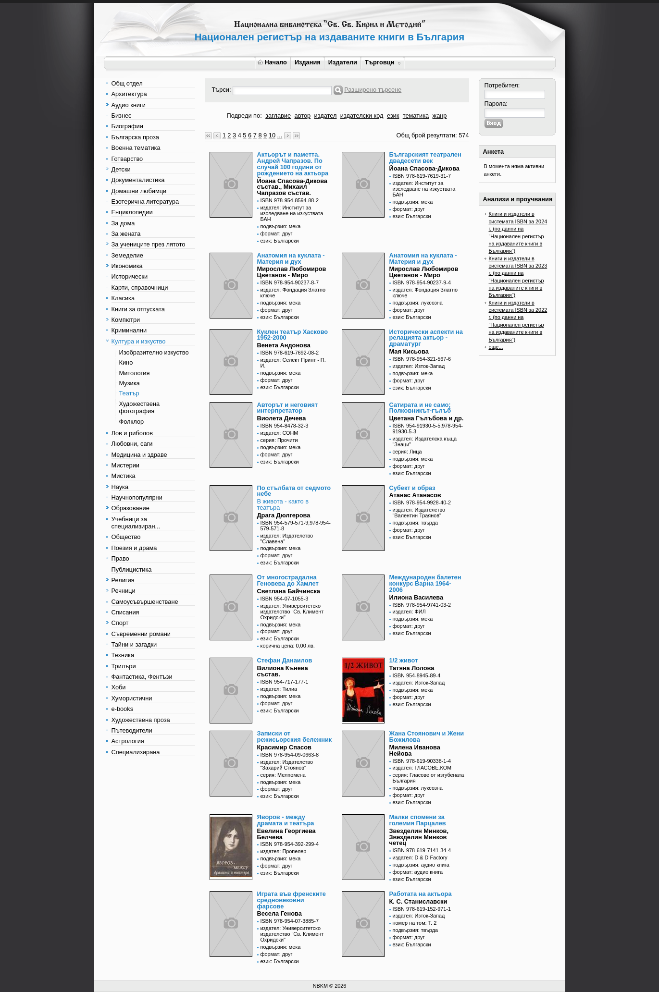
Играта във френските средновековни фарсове (291, 900)
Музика (129, 383)
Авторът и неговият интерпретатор (287, 408)
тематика (416, 115)
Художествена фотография (139, 407)
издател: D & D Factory (420, 857)
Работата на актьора (420, 893)
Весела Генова (279, 913)
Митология (134, 373)
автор (303, 115)
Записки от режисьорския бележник (294, 736)
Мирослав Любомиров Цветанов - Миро (291, 272)
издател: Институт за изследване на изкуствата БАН (292, 213)
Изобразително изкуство (154, 352)
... (280, 135)
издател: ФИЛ (409, 611)
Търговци (383, 62)
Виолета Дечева (281, 418)
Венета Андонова (284, 345)
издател (325, 115)
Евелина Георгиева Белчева (286, 834)
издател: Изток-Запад (419, 366)
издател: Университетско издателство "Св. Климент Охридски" (292, 611)
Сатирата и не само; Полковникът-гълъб (420, 408)
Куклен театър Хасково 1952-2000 (292, 335)
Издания (308, 62)
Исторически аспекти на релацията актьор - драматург (426, 338)
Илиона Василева (416, 597)
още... (496, 347)
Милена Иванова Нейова (414, 750)
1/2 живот (403, 660)
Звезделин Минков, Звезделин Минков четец (418, 837)
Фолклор (131, 421)
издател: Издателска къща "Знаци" (425, 441)
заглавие (278, 115)
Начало (272, 62)
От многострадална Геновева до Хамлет (288, 580)
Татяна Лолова (412, 668)
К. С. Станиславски (418, 901)
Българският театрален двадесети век (425, 157)
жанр (440, 115)
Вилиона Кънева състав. (282, 671)
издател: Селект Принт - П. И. (293, 362)
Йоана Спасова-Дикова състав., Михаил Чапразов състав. (292, 187)
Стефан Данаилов (284, 660)
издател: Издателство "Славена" (287, 538)
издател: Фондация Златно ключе (293, 292)
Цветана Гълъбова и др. (426, 418)
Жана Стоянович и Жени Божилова (426, 736)
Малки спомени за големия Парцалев (417, 820)
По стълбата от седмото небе (294, 491)
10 (272, 135)
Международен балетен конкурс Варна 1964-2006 (425, 583)
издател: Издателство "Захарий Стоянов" (287, 765)
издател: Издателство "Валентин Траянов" (419, 512)
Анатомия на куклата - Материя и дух (291, 258)
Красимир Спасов (284, 747)
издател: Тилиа (279, 689)
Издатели (342, 62)
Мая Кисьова (409, 351)
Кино (126, 362)
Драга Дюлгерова (284, 515)
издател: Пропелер (284, 851)
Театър (129, 393)
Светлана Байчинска (288, 591)
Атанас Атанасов (415, 495)
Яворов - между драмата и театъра (285, 820)
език (393, 115)
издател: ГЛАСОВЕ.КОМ (422, 768)
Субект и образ (412, 487)
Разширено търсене (372, 89)
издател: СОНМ (279, 433)
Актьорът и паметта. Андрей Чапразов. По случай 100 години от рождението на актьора (293, 163)
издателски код (362, 115)
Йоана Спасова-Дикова (424, 168)
